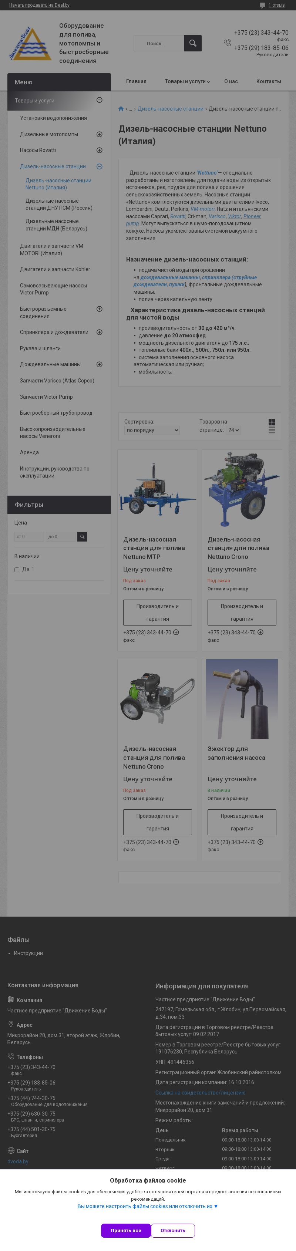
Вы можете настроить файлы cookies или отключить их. (145, 1206)
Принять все (126, 1230)
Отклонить (173, 1230)
